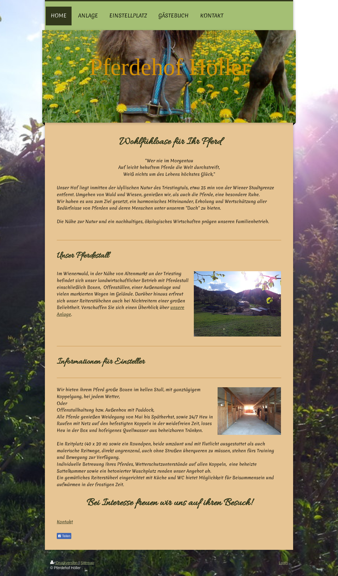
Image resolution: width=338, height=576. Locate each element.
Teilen (64, 536)
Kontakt (65, 522)
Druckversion (64, 563)
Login (283, 563)
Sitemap (87, 563)
